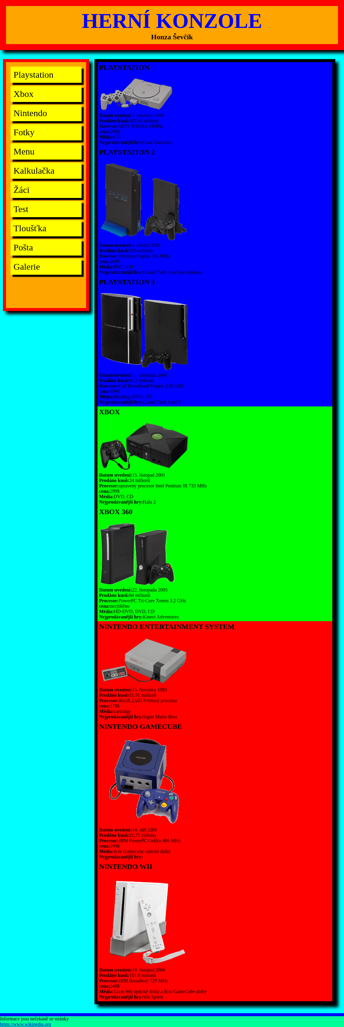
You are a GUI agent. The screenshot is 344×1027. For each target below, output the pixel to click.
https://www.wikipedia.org (25, 1024)
